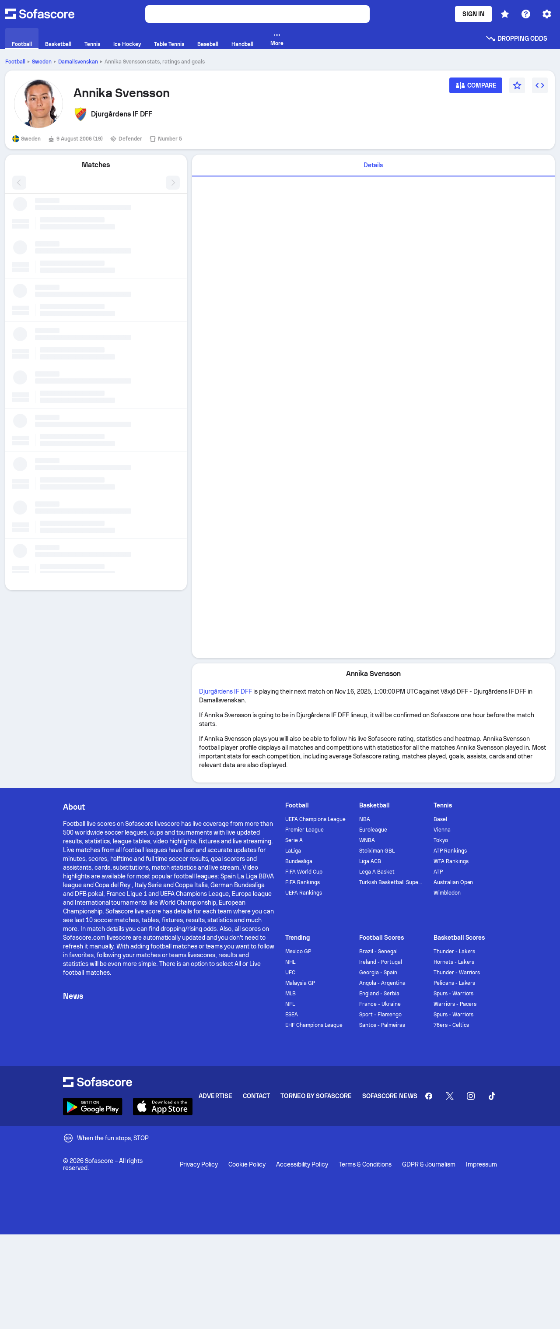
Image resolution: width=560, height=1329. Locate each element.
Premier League (304, 830)
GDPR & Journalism (429, 1164)
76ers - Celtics (451, 1025)
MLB (290, 994)
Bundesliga (298, 861)
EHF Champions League (314, 1025)
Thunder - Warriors (457, 972)
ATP (438, 872)
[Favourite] (517, 85)
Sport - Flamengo (380, 1015)
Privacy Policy (199, 1164)
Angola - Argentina (382, 983)
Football (15, 62)
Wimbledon (447, 893)
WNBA (367, 840)
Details (373, 165)
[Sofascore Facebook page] (429, 1096)
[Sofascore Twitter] (449, 1096)
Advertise (215, 1096)
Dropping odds (516, 38)
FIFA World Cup (303, 872)
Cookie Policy (247, 1164)
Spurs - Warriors (454, 994)
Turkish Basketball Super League (391, 882)
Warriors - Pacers (455, 1004)
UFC (290, 972)
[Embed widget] (540, 85)
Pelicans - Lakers (455, 983)
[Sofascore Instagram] (471, 1096)
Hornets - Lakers (454, 962)
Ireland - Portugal (380, 962)
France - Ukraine (380, 1004)
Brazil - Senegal (378, 951)
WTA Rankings (451, 861)
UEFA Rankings (303, 893)
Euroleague (373, 830)
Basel (440, 819)
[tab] (373, 165)
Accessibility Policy (302, 1164)
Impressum (481, 1164)
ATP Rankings (450, 851)
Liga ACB (370, 861)
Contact (256, 1096)
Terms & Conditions (365, 1164)
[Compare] (476, 88)
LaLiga (293, 851)
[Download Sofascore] (92, 1106)
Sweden (42, 62)
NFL (290, 1004)
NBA (364, 819)
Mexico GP (298, 951)
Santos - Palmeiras (382, 1025)
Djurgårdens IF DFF (225, 691)
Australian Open (453, 882)
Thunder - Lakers (455, 951)
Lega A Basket (377, 872)
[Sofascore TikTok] (491, 1096)
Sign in (473, 14)
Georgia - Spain (378, 972)
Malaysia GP (300, 983)
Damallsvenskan (78, 62)
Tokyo (441, 840)
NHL (290, 962)
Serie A (294, 840)
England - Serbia (379, 994)
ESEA (291, 1015)
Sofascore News (389, 1096)
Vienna (442, 830)
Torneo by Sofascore (315, 1096)
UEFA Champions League (315, 819)
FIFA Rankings (302, 882)
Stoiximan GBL (377, 851)
